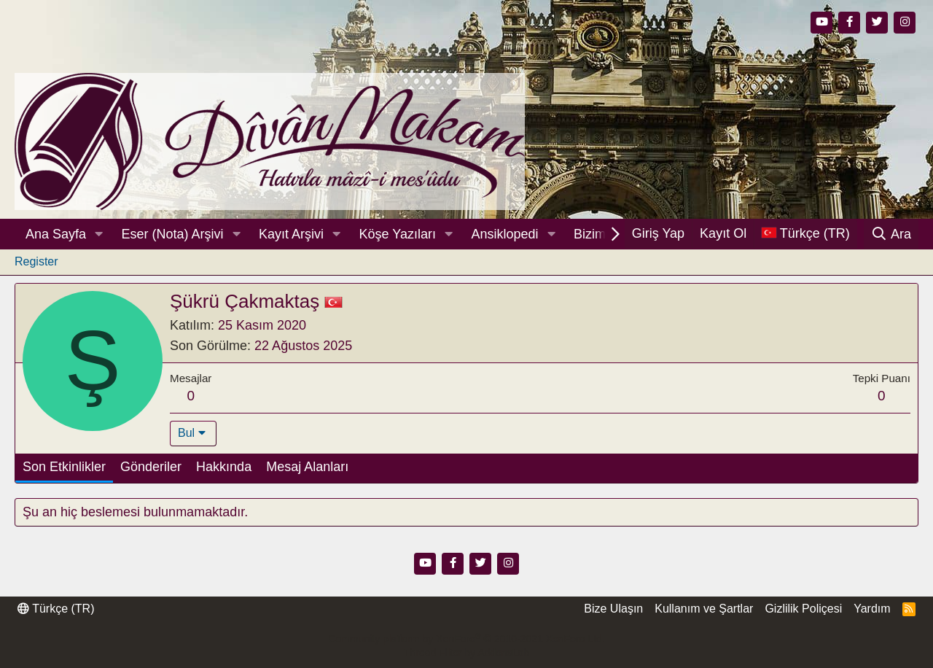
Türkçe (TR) (55, 608)
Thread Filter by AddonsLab (466, 653)
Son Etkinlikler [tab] (64, 466)
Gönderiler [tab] (150, 466)
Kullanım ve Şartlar (704, 608)
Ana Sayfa (56, 234)
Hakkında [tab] (223, 466)
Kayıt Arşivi (291, 234)
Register (36, 261)
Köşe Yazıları (397, 234)
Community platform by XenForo (466, 639)
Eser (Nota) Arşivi (173, 234)
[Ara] (891, 234)
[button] (99, 234)
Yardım (872, 608)
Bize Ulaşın (613, 608)
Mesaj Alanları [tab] (307, 466)
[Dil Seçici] (805, 234)
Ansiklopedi (504, 234)
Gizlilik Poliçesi (803, 608)
